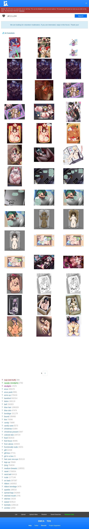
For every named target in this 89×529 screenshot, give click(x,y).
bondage (7, 413)
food (6, 438)
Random (44, 514)
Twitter (36, 525)
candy (6, 423)
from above (8, 444)
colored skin (9, 435)
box (5, 420)
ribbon (6, 484)
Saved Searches (56, 514)
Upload (23, 514)
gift (5, 450)
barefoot (7, 398)
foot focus (8, 441)
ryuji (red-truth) (10, 380)
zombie (7, 508)
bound (6, 416)
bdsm (6, 401)
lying (6, 465)
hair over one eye (11, 459)
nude (6, 477)
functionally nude (11, 447)
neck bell (7, 474)
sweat (6, 502)
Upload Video (33, 514)
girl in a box (8, 456)
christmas (8, 429)
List (16, 514)
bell (5, 404)
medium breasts (10, 468)
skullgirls (7, 386)
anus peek (8, 392)
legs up (7, 462)
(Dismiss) (21, 10)
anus (6, 389)
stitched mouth (10, 496)
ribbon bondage (10, 487)
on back (7, 481)
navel (6, 471)
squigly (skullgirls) (11, 383)
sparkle (7, 490)
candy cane (8, 426)
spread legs (9, 493)
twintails (7, 505)
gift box (7, 453)
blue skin (7, 410)
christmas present (11, 432)
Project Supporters (54, 525)
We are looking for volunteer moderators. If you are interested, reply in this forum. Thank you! (44, 25)
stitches (7, 499)
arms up (7, 395)
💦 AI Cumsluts (8, 33)
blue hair (7, 407)
